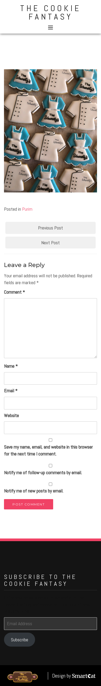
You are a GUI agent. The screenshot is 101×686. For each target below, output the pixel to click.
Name (11, 366)
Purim (27, 209)
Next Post (50, 243)
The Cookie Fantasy (50, 12)
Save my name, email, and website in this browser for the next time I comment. (48, 450)
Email (11, 391)
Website (11, 415)
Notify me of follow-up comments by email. (43, 472)
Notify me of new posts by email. (33, 491)
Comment (14, 292)
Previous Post (50, 228)
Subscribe (19, 640)
